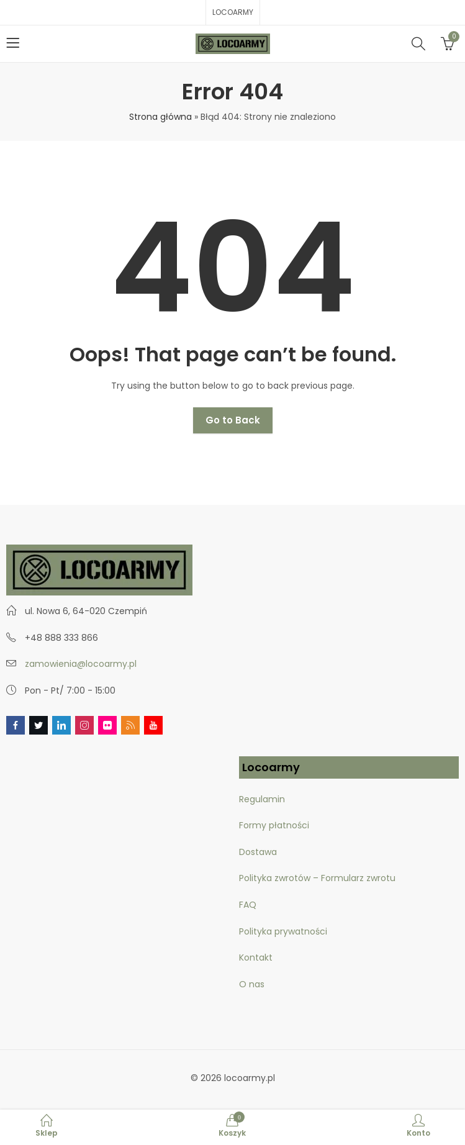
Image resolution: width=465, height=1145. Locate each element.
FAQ (247, 904)
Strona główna (160, 117)
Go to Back (232, 420)
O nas (251, 984)
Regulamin (262, 799)
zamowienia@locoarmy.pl (81, 664)
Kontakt (256, 957)
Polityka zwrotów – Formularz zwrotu (317, 878)
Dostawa (258, 852)
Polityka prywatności (283, 931)
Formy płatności (275, 825)
